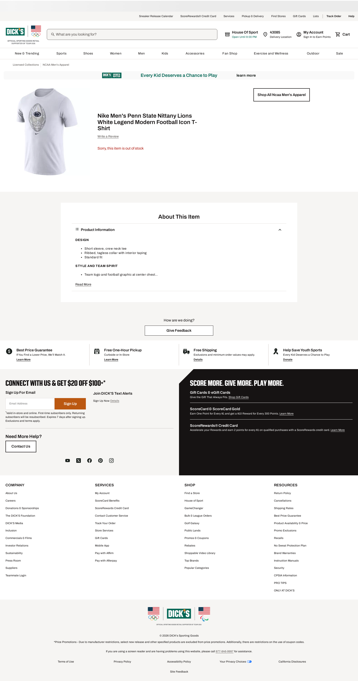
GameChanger (193, 508)
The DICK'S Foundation (20, 515)
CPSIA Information (285, 575)
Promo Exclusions (285, 530)
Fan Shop (229, 53)
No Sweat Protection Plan (290, 545)
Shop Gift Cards (239, 397)
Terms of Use (66, 661)
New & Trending (27, 53)
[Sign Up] (70, 403)
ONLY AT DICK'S (284, 590)
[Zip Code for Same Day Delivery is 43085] (277, 34)
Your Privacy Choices (233, 661)
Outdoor (313, 53)
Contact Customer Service (111, 515)
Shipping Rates (283, 508)
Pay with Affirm (104, 553)
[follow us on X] (78, 461)
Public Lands (192, 530)
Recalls (278, 538)
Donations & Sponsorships (22, 508)
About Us (11, 493)
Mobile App (102, 545)
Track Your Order (105, 523)
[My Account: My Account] (313, 34)
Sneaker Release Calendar (156, 16)
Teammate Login (15, 575)
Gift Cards (299, 16)
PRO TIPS (280, 583)
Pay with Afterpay (106, 560)
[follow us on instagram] (111, 461)
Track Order (333, 16)
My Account (102, 493)
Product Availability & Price (291, 523)
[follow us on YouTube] (67, 461)
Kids (165, 53)
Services (229, 16)
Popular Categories (196, 568)
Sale (339, 53)
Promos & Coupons (196, 538)
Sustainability (14, 553)
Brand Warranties (285, 553)
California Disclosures (292, 661)
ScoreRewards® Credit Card (198, 16)
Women (116, 53)
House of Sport (193, 500)
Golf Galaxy (191, 523)
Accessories (196, 53)
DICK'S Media (14, 523)
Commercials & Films (18, 538)
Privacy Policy (122, 661)
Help (351, 16)
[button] (281, 94)
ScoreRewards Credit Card (112, 508)
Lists (316, 16)
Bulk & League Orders (198, 515)
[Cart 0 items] (343, 34)
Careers (10, 500)
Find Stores (278, 16)
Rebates (189, 545)
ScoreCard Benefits (107, 500)
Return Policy (282, 493)
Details (198, 359)
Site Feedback (179, 671)
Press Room (13, 560)
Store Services (104, 530)
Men (141, 53)
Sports (61, 53)
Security (279, 568)
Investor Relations (16, 545)
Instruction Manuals (286, 560)
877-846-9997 (225, 651)
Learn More (246, 75)
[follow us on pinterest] (100, 461)
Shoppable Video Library (199, 553)
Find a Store (192, 493)
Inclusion (11, 530)
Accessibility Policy (179, 661)
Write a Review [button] (108, 136)
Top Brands (191, 560)
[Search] (136, 34)
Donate (287, 359)
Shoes (88, 53)
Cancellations (282, 500)
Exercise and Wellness (272, 53)
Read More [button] (83, 284)
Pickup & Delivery (253, 16)
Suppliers (11, 568)
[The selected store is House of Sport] (242, 34)
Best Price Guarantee (287, 515)
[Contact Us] (20, 446)
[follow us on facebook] (89, 461)
